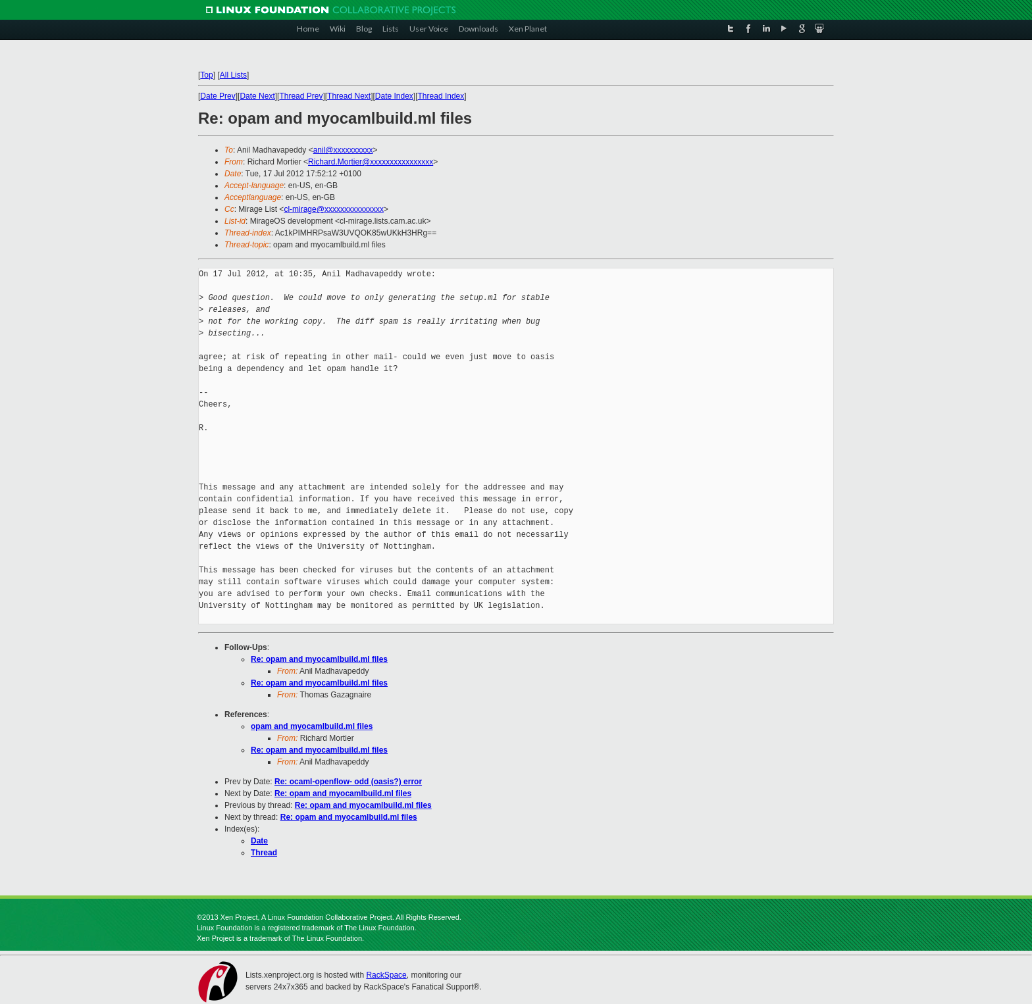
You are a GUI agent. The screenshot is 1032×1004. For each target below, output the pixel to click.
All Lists (233, 75)
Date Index (394, 96)
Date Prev (217, 96)
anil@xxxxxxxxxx (343, 150)
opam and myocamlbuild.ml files (312, 726)
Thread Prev (300, 96)
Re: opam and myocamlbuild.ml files (319, 659)
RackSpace (386, 975)
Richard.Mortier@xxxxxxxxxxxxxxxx (370, 161)
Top (206, 75)
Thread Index (441, 96)
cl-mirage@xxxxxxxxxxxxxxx (334, 209)
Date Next (257, 96)
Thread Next (349, 96)
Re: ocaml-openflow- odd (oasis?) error (348, 781)
